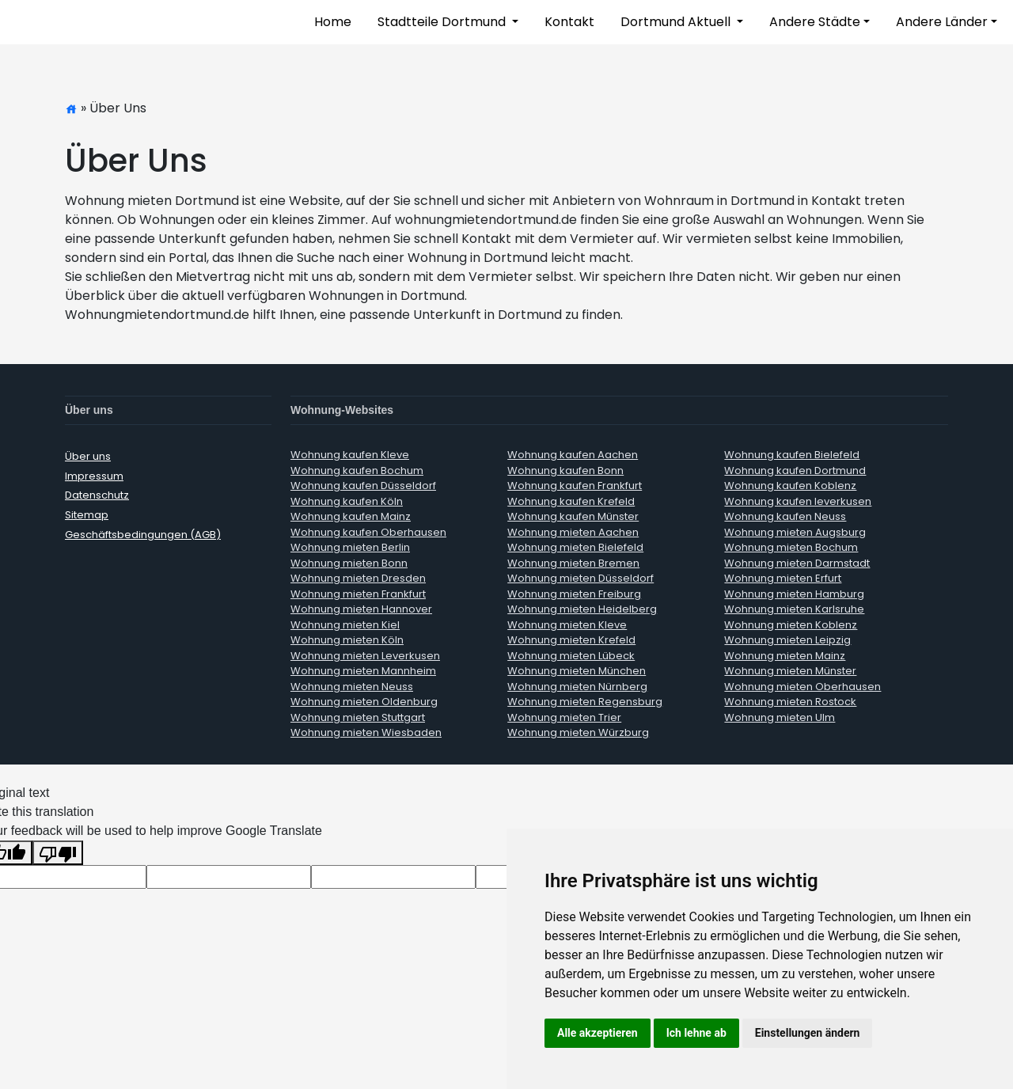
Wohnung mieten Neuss (351, 686)
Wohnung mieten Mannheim (363, 670)
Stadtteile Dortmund (443, 22)
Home (332, 22)
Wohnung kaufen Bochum (356, 470)
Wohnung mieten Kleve (567, 624)
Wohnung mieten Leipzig (787, 639)
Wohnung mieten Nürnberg (577, 686)
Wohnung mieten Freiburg (574, 593)
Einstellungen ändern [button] (807, 1032)
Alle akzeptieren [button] (597, 1032)
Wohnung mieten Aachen (573, 532)
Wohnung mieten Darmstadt (797, 563)
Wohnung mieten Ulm (779, 717)
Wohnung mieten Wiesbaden (366, 732)
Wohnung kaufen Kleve (349, 454)
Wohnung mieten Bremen (573, 563)
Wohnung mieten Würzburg (578, 732)
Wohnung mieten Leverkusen (365, 655)
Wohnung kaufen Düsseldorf (363, 485)
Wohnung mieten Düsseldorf (580, 578)
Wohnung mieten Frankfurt (358, 593)
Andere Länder (942, 22)
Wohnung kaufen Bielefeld (791, 454)
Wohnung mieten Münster (790, 670)
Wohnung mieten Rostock (790, 701)
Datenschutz (97, 495)
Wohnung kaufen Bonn (565, 470)
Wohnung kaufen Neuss (785, 516)
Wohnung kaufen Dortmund (795, 470)
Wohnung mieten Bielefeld (575, 547)
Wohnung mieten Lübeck (571, 655)
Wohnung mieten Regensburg (584, 701)
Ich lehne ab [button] (696, 1032)
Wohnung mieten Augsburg (795, 532)
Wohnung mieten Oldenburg (364, 701)
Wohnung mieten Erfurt (782, 578)
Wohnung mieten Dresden (358, 578)
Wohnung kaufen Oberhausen (368, 532)
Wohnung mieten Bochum (791, 547)
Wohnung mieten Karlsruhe (794, 609)
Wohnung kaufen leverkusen (797, 501)
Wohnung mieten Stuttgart (357, 717)
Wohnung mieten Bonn (349, 563)
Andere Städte (814, 22)
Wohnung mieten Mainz (784, 655)
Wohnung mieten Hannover (361, 609)
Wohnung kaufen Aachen (572, 454)
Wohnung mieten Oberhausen (802, 686)
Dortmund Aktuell (677, 22)
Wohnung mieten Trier (564, 717)
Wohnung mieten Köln (347, 639)
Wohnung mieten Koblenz (790, 624)
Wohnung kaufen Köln (346, 501)
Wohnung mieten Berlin (350, 547)
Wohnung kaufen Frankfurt (574, 485)
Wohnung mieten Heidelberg (582, 609)
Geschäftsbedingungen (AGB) (143, 534)
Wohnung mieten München (576, 670)
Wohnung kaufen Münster (573, 516)
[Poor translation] (57, 852)
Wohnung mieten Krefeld (571, 639)
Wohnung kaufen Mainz (350, 516)
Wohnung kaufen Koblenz (790, 485)
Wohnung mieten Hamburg (794, 593)
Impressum (94, 476)
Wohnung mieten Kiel (345, 624)
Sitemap (86, 514)
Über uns (88, 456)
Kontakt (569, 22)
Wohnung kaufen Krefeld (571, 501)
